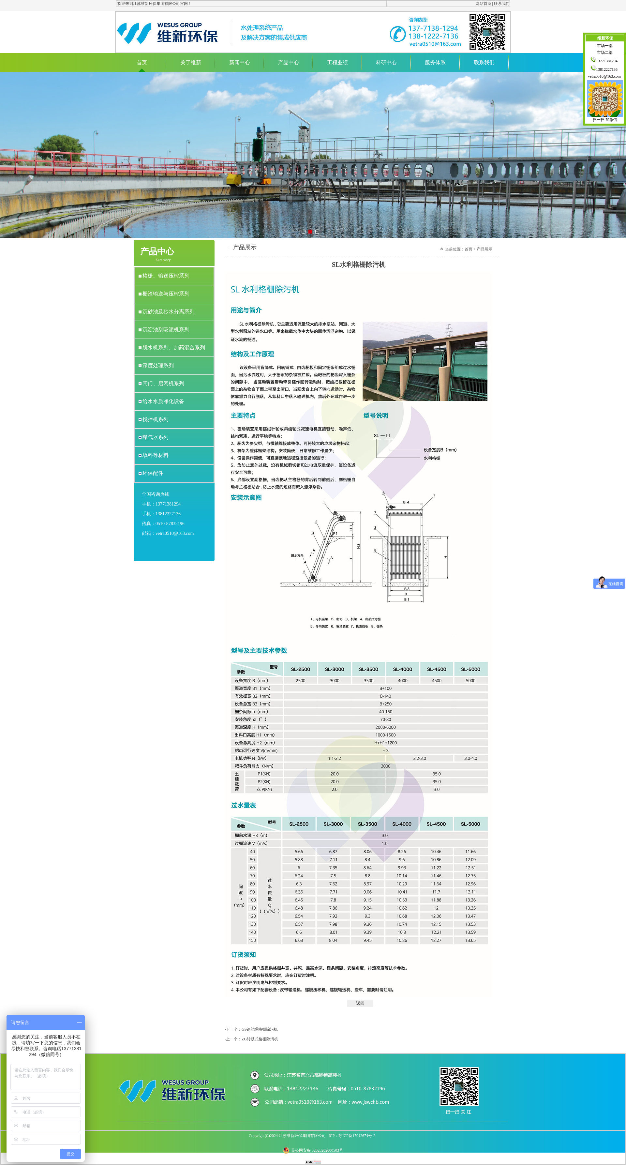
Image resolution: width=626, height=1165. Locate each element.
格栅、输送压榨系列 (165, 276)
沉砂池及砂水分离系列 (168, 311)
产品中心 (288, 62)
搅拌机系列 (155, 419)
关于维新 (190, 62)
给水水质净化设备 (163, 401)
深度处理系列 (158, 365)
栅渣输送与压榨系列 (165, 293)
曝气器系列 (155, 437)
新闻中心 (239, 62)
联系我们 (502, 3)
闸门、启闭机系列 (163, 383)
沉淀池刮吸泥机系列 (165, 329)
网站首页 (483, 3)
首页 (142, 62)
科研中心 (386, 62)
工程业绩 (337, 62)
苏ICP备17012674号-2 (356, 1135)
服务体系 (435, 62)
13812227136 (604, 69)
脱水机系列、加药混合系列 (173, 347)
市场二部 (605, 52)
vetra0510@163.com (605, 76)
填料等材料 (155, 455)
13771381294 (604, 61)
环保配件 (152, 473)
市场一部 (605, 45)
